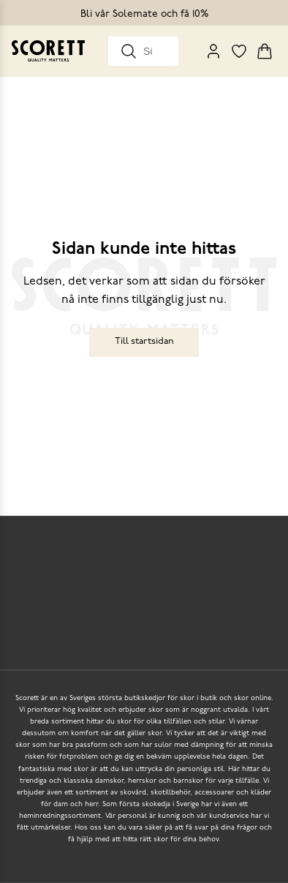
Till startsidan (144, 341)
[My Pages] (213, 51)
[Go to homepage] (48, 50)
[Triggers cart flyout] (264, 51)
